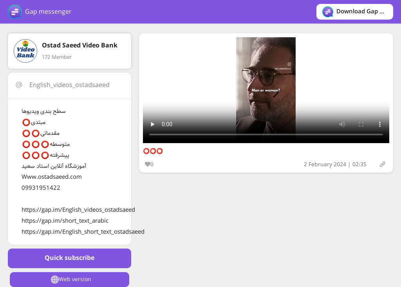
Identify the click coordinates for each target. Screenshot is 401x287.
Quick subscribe (69, 258)
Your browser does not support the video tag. (266, 90)
